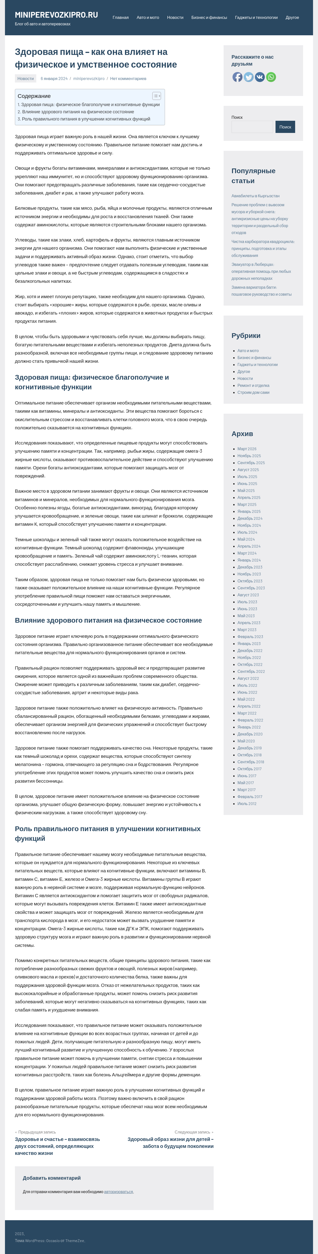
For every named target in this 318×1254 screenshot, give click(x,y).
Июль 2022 (247, 685)
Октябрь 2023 (250, 580)
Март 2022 (247, 713)
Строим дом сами (254, 392)
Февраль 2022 (250, 720)
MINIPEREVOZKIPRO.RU (60, 14)
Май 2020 (246, 740)
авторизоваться (118, 1191)
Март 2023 (247, 629)
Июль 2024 (247, 532)
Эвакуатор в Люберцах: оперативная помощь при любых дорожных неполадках (261, 271)
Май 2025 (246, 490)
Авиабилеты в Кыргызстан (255, 195)
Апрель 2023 (249, 622)
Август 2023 (248, 594)
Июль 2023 (247, 601)
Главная (121, 17)
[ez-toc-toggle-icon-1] (154, 96)
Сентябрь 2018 (251, 761)
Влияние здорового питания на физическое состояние (78, 111)
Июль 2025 (247, 476)
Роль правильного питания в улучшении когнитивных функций (86, 118)
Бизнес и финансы (209, 17)
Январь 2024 (249, 560)
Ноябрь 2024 (249, 525)
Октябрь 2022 (250, 664)
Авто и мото (148, 17)
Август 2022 (248, 678)
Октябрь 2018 (250, 754)
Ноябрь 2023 (249, 573)
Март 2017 (247, 789)
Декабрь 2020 (250, 733)
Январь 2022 (249, 727)
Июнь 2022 (247, 692)
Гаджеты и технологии (256, 17)
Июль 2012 (247, 803)
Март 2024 (247, 553)
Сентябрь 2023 (251, 587)
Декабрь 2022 (250, 650)
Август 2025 (248, 469)
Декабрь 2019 (250, 747)
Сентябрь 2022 (251, 671)
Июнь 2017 (247, 775)
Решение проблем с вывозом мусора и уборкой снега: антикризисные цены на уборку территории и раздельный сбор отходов (260, 218)
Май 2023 (246, 615)
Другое (292, 17)
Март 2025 (247, 504)
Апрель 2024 (249, 546)
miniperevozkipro (89, 78)
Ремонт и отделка (254, 385)
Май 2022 (246, 699)
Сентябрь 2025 (251, 462)
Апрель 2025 (249, 497)
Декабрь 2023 (250, 567)
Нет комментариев (128, 78)
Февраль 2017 (250, 796)
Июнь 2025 (247, 483)
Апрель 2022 (249, 706)
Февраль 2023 (250, 636)
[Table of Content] (156, 96)
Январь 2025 (249, 511)
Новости (175, 17)
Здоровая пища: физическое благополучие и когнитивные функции (90, 104)
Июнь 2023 (247, 608)
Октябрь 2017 (250, 768)
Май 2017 (246, 782)
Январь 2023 (249, 643)
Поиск (237, 117)
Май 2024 (246, 539)
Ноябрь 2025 (249, 455)
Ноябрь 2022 (249, 657)
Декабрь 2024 (250, 518)
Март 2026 (247, 448)
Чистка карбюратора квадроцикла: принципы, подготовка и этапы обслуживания (263, 248)
